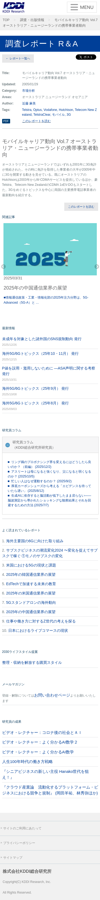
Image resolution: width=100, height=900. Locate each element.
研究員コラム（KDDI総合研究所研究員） (34, 444)
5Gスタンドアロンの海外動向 (31, 602)
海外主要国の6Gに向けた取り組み (34, 541)
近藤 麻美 (29, 103)
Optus (37, 110)
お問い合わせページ (52, 695)
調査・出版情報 (32, 20)
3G (69, 114)
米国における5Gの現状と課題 (31, 565)
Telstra (26, 110)
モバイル (58, 114)
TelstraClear (41, 114)
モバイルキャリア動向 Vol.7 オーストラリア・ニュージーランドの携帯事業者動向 (50, 22)
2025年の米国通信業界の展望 (30, 593)
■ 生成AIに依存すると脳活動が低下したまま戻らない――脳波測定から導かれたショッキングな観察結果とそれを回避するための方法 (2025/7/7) (49, 500)
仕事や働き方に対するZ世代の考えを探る (41, 621)
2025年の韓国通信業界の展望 (30, 574)
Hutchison (66, 110)
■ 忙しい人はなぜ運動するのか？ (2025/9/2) (40, 481)
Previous (3, 267)
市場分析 (28, 91)
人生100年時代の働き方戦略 (27, 761)
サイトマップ (12, 857)
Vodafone (50, 110)
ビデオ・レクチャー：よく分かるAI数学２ (40, 742)
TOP (6, 20)
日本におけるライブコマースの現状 (38, 630)
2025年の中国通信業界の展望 (30, 612)
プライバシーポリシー (19, 843)
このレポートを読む (36, 121)
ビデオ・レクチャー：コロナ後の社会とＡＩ (42, 732)
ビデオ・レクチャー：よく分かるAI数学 (38, 752)
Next (96, 267)
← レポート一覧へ (18, 58)
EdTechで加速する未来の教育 (31, 584)
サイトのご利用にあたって (22, 828)
